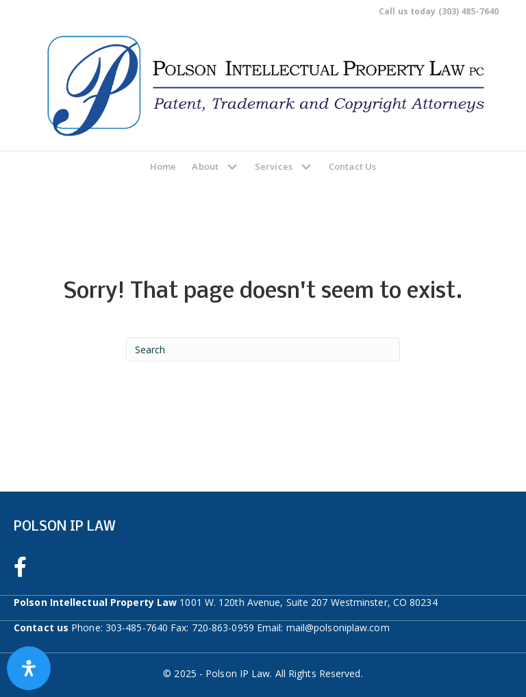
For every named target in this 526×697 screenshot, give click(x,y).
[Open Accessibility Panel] (29, 668)
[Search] (263, 350)
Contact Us (352, 166)
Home (163, 166)
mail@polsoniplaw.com (338, 627)
